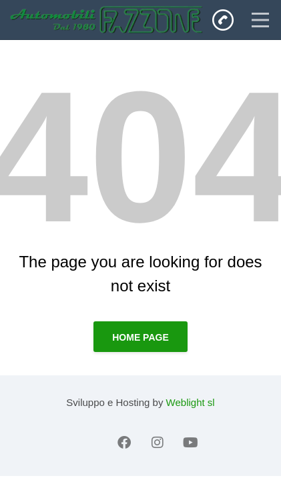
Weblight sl (190, 402)
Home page (140, 337)
